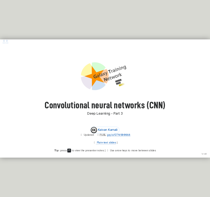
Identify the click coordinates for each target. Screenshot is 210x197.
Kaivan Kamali (104, 130)
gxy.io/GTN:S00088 (118, 135)
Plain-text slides (106, 142)
